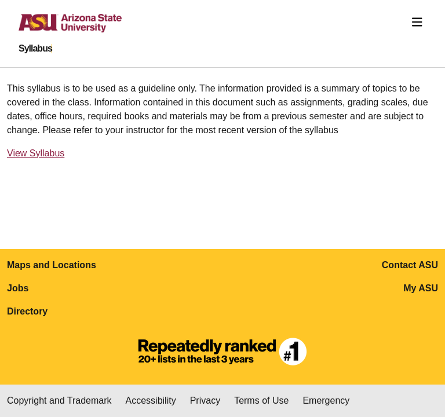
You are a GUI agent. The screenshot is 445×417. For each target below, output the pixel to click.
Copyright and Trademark (59, 400)
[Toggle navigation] (417, 22)
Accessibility (151, 400)
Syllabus (35, 48)
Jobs (17, 288)
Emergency (325, 400)
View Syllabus (35, 153)
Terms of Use (261, 400)
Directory (27, 311)
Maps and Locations (51, 265)
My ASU (420, 288)
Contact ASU (410, 265)
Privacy (205, 400)
